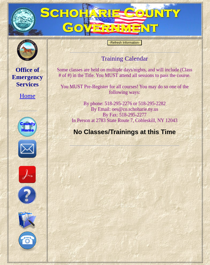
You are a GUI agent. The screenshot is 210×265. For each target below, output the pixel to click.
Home (27, 95)
